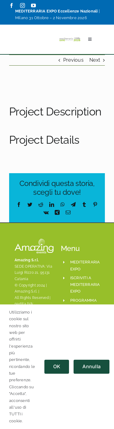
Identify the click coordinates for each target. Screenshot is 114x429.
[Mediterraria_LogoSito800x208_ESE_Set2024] (70, 39)
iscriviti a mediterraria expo (85, 284)
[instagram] (22, 5)
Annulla (91, 366)
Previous (73, 60)
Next (94, 60)
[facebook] (11, 5)
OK (56, 366)
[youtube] (33, 5)
